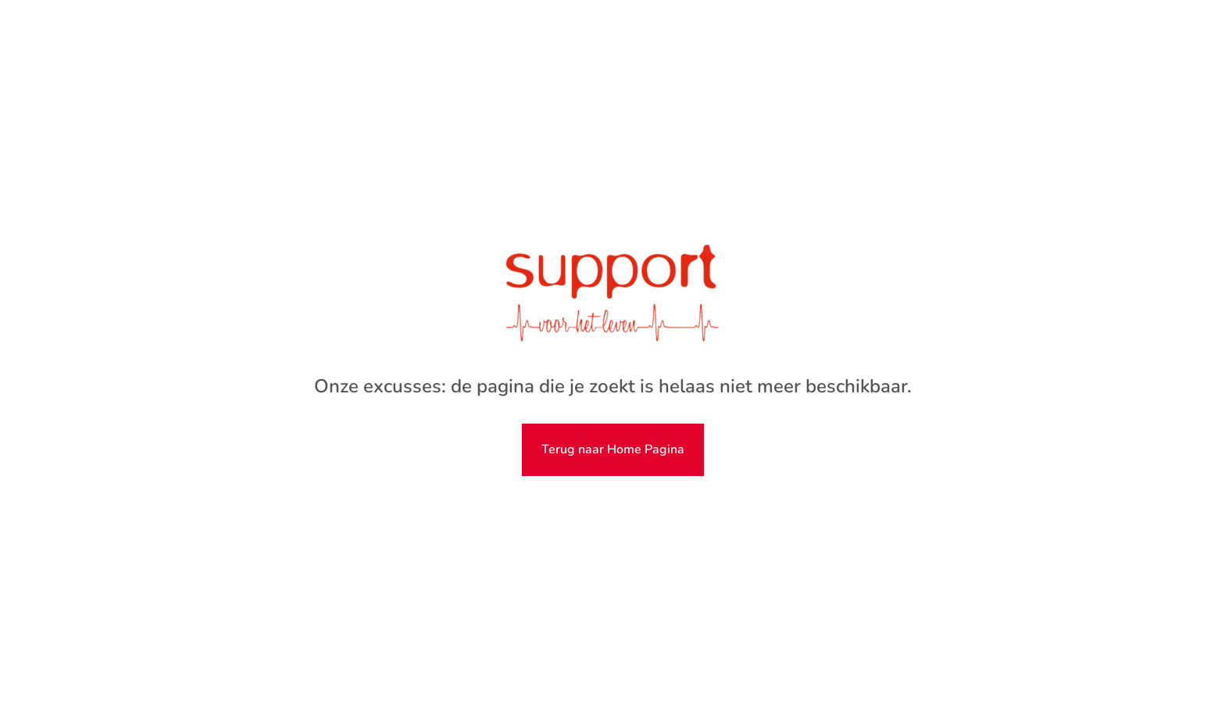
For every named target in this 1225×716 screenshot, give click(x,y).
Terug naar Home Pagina (612, 449)
